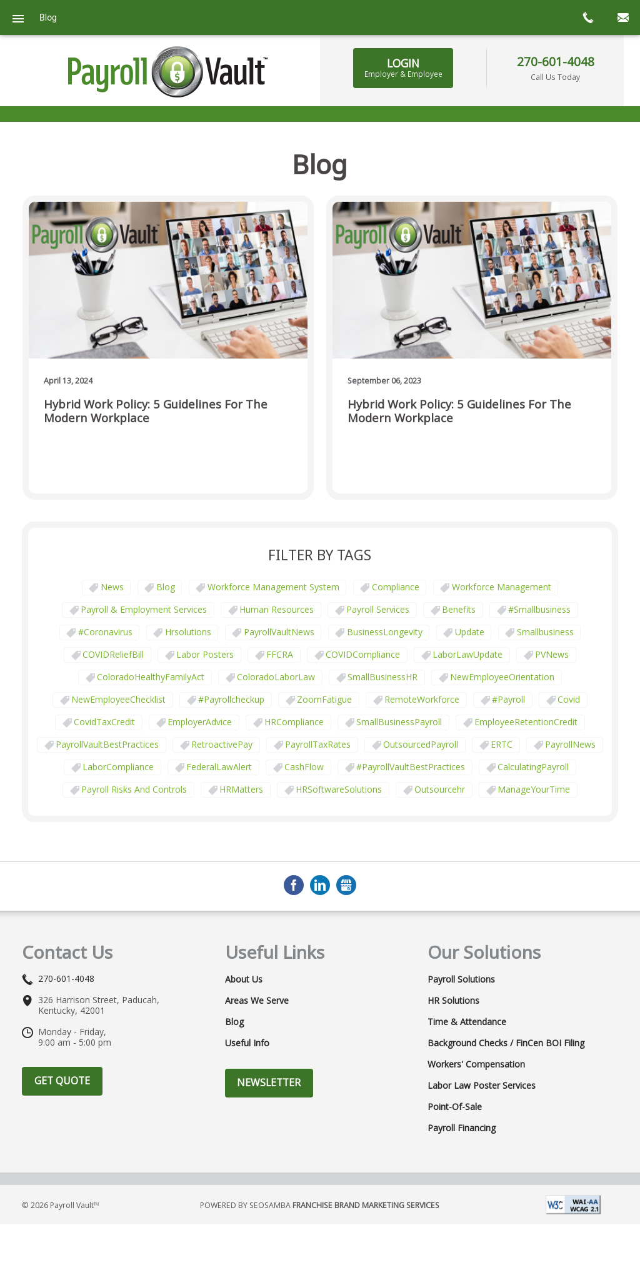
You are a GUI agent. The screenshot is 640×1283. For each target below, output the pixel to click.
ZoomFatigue (324, 699)
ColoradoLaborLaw (276, 677)
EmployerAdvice (200, 722)
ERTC (501, 744)
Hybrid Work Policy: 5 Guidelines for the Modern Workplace (156, 411)
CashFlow (304, 767)
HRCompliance (294, 722)
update (469, 632)
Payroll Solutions (461, 979)
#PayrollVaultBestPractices (410, 767)
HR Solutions (453, 1000)
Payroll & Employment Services (144, 609)
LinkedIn (320, 885)
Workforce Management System (273, 587)
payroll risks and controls (134, 789)
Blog (165, 587)
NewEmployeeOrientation (502, 677)
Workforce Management (501, 587)
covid (569, 699)
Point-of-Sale (455, 1106)
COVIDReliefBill (113, 654)
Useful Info (247, 1043)
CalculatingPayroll (533, 767)
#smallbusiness (539, 609)
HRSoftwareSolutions (339, 789)
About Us (243, 979)
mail (622, 17)
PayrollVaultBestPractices (107, 744)
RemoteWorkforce (421, 699)
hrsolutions (188, 632)
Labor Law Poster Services (482, 1085)
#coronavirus (105, 632)
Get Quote (62, 1080)
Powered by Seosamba (319, 1205)
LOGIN (403, 67)
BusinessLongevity (384, 632)
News (112, 587)
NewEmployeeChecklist (118, 699)
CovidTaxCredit (104, 722)
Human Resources (276, 609)
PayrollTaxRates (318, 744)
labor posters (205, 654)
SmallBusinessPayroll (399, 722)
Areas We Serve (257, 1000)
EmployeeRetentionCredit (526, 722)
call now (587, 17)
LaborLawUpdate (467, 654)
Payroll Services (377, 609)
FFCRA (279, 654)
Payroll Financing (462, 1128)
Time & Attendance (467, 1022)
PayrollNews (570, 744)
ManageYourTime (534, 789)
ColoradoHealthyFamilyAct (150, 677)
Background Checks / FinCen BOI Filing (506, 1043)
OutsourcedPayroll (420, 744)
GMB (346, 885)
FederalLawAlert (219, 767)
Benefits (459, 609)
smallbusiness (545, 632)
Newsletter (269, 1082)
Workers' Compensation (476, 1064)
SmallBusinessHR (383, 677)
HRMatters (241, 789)
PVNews (552, 654)
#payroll (508, 699)
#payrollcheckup (231, 699)
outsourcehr (439, 789)
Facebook (294, 885)
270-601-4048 (555, 61)
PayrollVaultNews (279, 632)
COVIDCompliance (363, 654)
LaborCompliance (118, 767)
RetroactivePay (221, 744)
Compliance (395, 587)
